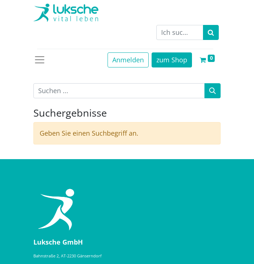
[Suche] (212, 90)
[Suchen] (211, 32)
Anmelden (128, 59)
